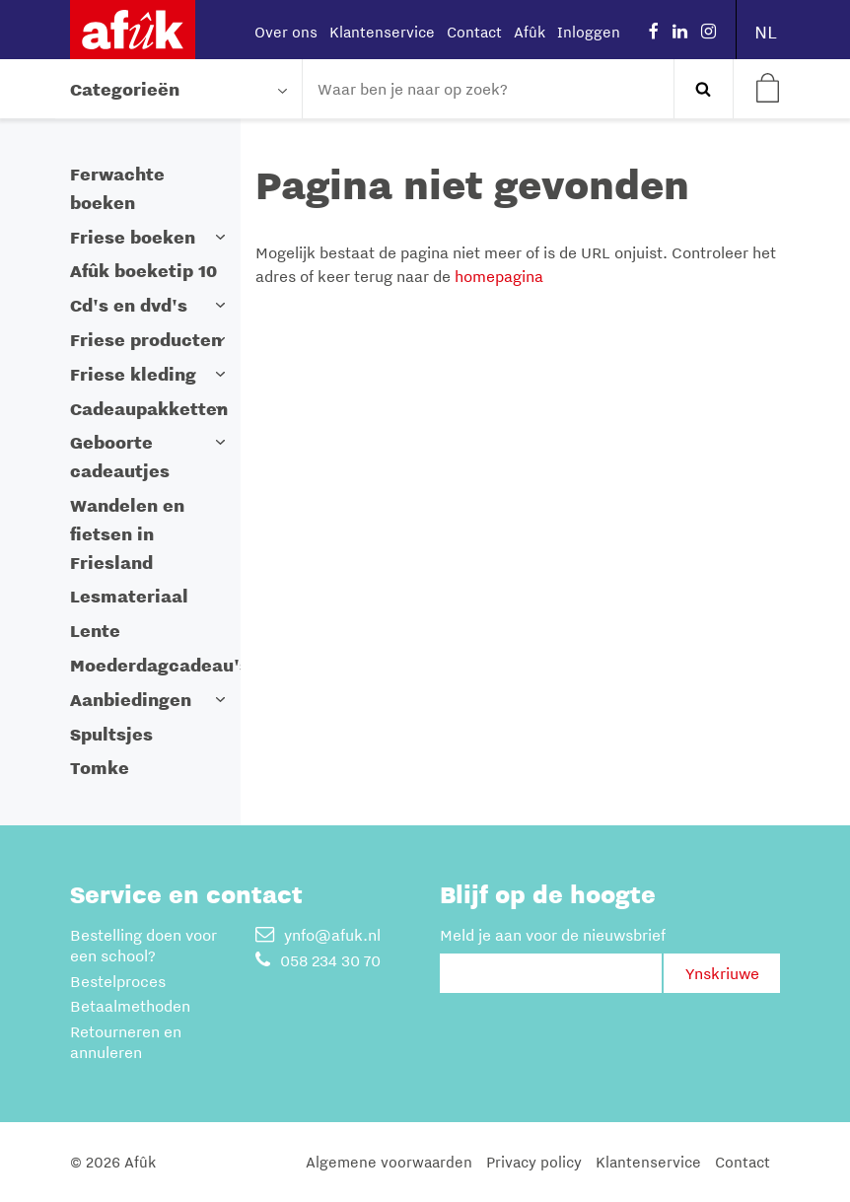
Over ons (286, 31)
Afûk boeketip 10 (143, 270)
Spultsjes (111, 734)
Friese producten (146, 339)
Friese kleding (133, 374)
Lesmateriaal (129, 596)
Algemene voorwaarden (389, 1161)
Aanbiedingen (130, 699)
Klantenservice (382, 31)
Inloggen (588, 31)
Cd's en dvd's (128, 305)
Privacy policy (534, 1161)
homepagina (499, 276)
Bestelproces (118, 981)
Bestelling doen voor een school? (143, 945)
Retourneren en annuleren (125, 1042)
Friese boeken (132, 237)
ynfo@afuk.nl (318, 935)
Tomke (99, 767)
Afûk (529, 31)
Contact (474, 31)
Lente (95, 630)
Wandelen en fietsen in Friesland (127, 534)
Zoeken (703, 88)
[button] (221, 237)
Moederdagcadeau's (159, 665)
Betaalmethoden (130, 1006)
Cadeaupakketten (149, 408)
